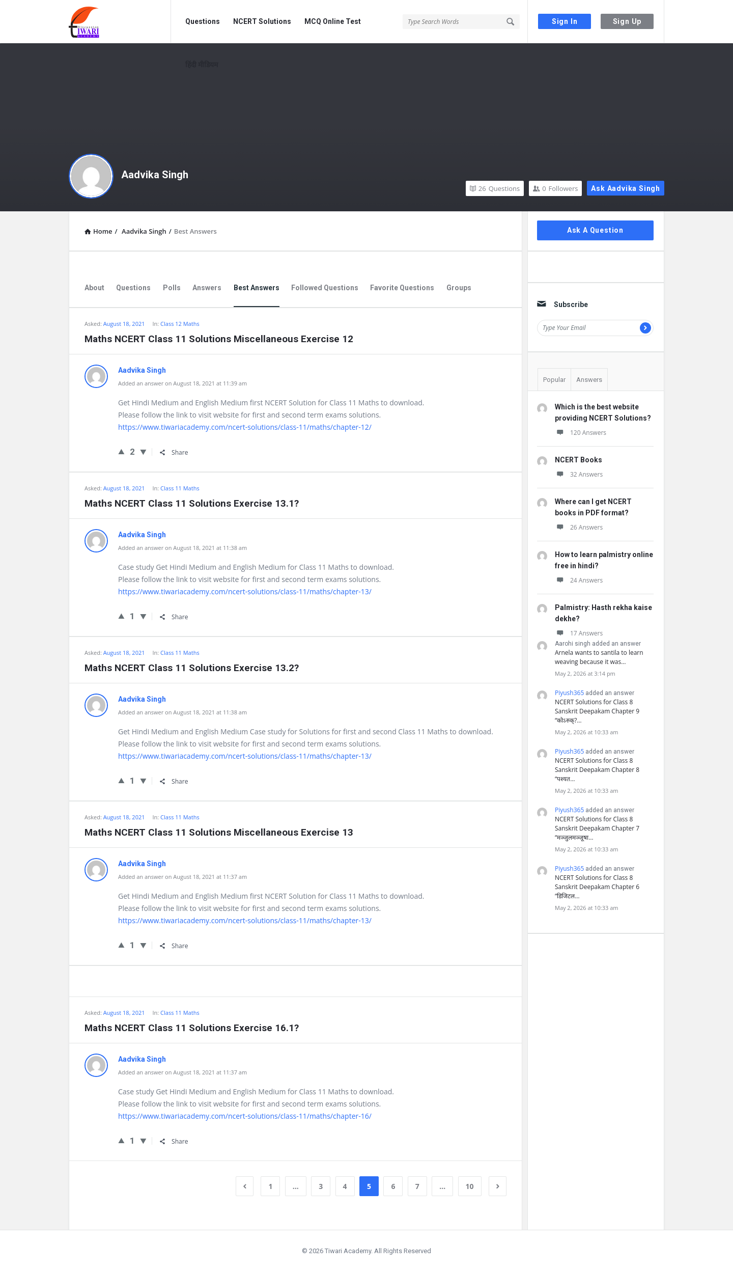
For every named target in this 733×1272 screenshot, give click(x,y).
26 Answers (579, 527)
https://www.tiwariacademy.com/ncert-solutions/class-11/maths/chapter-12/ (245, 427)
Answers (206, 288)
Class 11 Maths (180, 488)
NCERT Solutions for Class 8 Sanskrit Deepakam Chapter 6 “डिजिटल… (597, 886)
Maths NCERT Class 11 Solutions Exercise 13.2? (191, 668)
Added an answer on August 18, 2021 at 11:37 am (182, 876)
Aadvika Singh (154, 175)
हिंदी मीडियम (201, 65)
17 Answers (579, 633)
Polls (172, 288)
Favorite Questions (402, 288)
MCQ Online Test (332, 21)
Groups (458, 288)
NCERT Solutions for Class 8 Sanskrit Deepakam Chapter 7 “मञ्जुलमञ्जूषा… (597, 828)
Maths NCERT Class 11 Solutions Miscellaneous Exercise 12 (218, 339)
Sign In (565, 21)
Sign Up (627, 21)
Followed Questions (324, 288)
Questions (202, 21)
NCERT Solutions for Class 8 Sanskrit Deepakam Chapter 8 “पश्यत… (597, 769)
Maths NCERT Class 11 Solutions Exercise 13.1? (191, 503)
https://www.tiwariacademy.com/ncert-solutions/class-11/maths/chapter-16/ (245, 1116)
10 (470, 1186)
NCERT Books (578, 460)
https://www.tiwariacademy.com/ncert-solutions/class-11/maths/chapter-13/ (245, 591)
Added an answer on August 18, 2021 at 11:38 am (182, 547)
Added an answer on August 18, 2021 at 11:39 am (182, 383)
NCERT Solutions (262, 21)
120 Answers (580, 432)
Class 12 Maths (180, 323)
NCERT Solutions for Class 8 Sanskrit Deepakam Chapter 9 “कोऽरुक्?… (597, 711)
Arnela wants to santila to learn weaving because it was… (599, 657)
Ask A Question (595, 230)
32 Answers (579, 474)
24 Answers (579, 580)
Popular (554, 379)
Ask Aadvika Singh (625, 188)
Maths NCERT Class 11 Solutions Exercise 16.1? (191, 1028)
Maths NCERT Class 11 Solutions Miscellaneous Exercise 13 (218, 832)
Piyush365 (569, 692)
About (94, 288)
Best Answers (256, 288)
